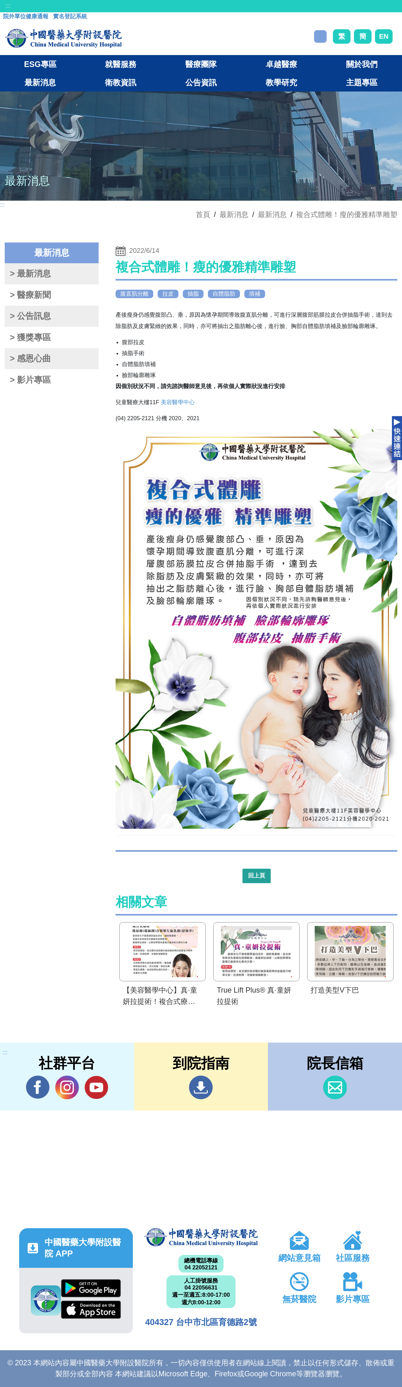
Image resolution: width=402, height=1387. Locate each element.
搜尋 (320, 36)
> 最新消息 (30, 273)
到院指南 (201, 1087)
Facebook (38, 1087)
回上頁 (256, 875)
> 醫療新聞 (30, 295)
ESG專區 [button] (40, 64)
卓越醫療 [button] (281, 64)
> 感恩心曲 (30, 358)
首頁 (203, 214)
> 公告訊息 (30, 316)
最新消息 (272, 214)
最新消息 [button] (40, 82)
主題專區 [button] (362, 82)
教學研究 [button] (281, 82)
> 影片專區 (30, 380)
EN (383, 36)
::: (8, 6)
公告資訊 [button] (201, 82)
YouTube (96, 1087)
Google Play (91, 1288)
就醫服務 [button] (120, 64)
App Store (91, 1310)
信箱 (335, 1087)
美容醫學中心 (178, 402)
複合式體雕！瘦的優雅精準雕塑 (346, 214)
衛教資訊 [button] (120, 82)
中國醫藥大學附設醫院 (201, 1237)
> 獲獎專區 (30, 337)
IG (67, 1087)
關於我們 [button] (362, 64)
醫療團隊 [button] (201, 64)
